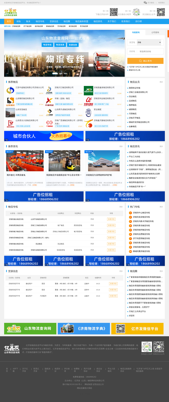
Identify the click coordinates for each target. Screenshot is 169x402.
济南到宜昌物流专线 (16, 250)
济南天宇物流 (134, 118)
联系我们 (161, 3)
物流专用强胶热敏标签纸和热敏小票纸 (145, 286)
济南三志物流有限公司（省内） (39, 238)
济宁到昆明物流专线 (141, 238)
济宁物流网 (27, 26)
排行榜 (138, 21)
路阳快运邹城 (134, 88)
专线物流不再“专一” (137, 187)
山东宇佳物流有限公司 (39, 219)
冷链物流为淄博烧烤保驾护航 (99, 175)
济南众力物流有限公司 (39, 231)
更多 (161, 82)
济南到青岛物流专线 (141, 226)
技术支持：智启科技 (84, 394)
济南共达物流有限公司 (39, 250)
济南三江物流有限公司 (39, 225)
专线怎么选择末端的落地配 (140, 161)
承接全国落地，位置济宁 (139, 307)
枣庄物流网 (84, 26)
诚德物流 (132, 109)
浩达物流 (132, 96)
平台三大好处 (134, 157)
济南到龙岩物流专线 (141, 217)
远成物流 (132, 101)
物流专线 (40, 21)
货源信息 (54, 21)
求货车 (132, 316)
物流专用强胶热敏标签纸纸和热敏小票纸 (146, 294)
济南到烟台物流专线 (16, 219)
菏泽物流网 (61, 26)
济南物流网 (16, 26)
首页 (9, 21)
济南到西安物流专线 (16, 225)
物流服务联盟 (81, 21)
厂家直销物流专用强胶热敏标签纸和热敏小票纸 (148, 281)
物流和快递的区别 (136, 182)
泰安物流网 (73, 26)
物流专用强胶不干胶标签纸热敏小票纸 (145, 303)
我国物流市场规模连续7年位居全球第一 (64, 175)
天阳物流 (132, 114)
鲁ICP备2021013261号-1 (72, 384)
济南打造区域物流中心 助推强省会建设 (145, 165)
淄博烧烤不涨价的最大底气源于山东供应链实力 (148, 152)
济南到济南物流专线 (16, 238)
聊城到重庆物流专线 (141, 251)
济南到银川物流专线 (16, 231)
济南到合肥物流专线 (141, 234)
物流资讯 (98, 21)
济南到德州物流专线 (141, 247)
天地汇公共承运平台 (137, 311)
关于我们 (112, 21)
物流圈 (67, 21)
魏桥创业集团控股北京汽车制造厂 (143, 178)
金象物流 (132, 126)
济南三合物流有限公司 (138, 92)
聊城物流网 (50, 26)
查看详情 (111, 219)
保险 (18, 21)
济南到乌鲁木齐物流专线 (143, 221)
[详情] (35, 185)
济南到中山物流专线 (141, 213)
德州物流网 (39, 26)
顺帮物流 (132, 105)
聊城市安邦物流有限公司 (139, 122)
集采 (28, 21)
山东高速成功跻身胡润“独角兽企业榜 (144, 174)
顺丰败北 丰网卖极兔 (16, 175)
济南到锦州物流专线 (141, 230)
